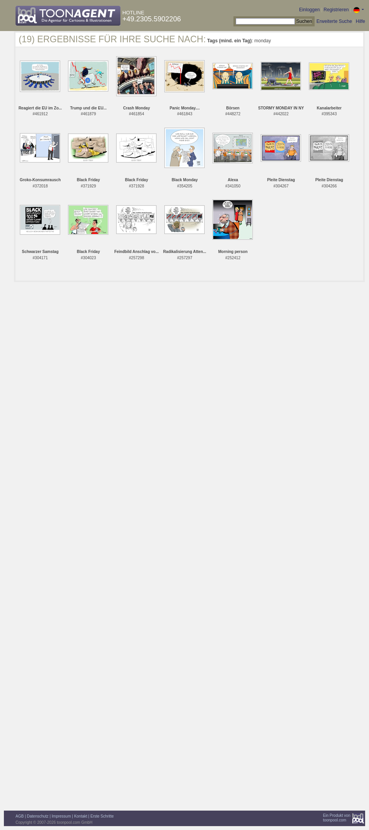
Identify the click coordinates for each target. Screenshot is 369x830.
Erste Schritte (102, 816)
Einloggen (309, 9)
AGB (20, 816)
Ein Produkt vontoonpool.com (336, 817)
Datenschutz (38, 816)
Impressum (61, 816)
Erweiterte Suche (334, 21)
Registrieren (336, 9)
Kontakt (80, 816)
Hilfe (360, 21)
